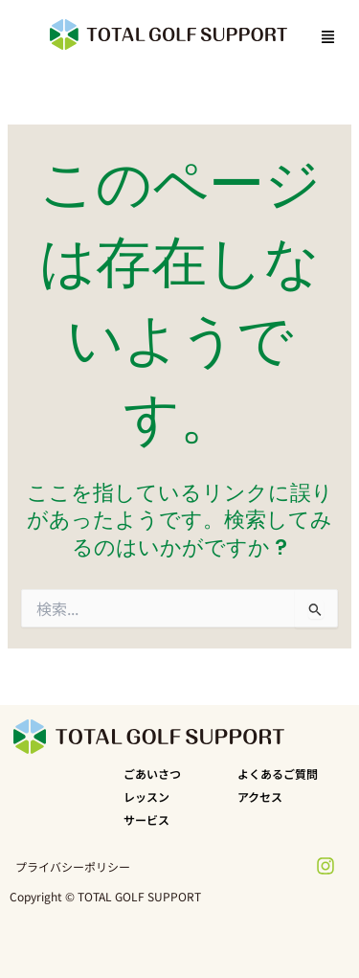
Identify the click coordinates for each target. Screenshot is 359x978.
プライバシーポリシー (72, 866)
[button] (324, 37)
